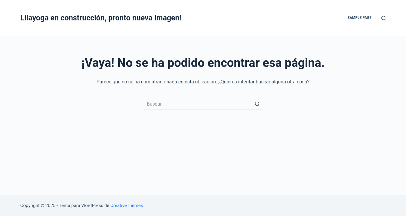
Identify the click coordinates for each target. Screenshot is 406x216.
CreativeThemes (126, 205)
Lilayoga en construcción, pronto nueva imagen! (101, 18)
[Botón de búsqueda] (257, 104)
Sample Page (359, 18)
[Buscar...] (203, 104)
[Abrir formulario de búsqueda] (383, 18)
